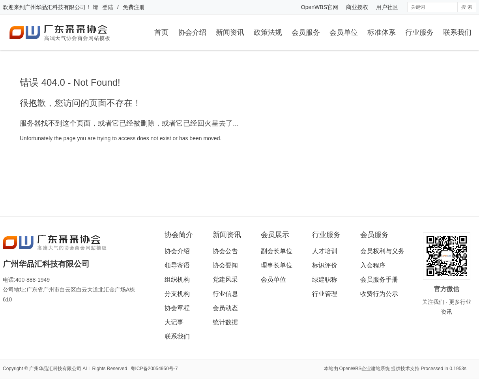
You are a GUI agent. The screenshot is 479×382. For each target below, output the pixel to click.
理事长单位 (276, 265)
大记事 (174, 322)
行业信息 (225, 293)
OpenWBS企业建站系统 (364, 368)
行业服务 (419, 32)
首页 (161, 32)
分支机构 (177, 293)
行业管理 (324, 293)
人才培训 (324, 251)
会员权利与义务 (382, 251)
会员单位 (343, 32)
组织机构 (177, 279)
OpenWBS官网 (319, 7)
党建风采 (225, 279)
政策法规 (268, 32)
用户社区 (387, 7)
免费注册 (134, 7)
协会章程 (177, 308)
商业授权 (357, 7)
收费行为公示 (379, 293)
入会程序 (372, 265)
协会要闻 (225, 265)
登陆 (107, 7)
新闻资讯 (230, 32)
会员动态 (225, 308)
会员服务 (306, 32)
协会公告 (225, 251)
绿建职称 (324, 279)
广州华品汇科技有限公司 (55, 7)
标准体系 (381, 32)
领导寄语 (177, 265)
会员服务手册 (379, 279)
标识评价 (324, 265)
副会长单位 (276, 251)
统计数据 (225, 322)
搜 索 (466, 7)
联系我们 (457, 32)
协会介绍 (192, 32)
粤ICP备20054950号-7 (154, 368)
